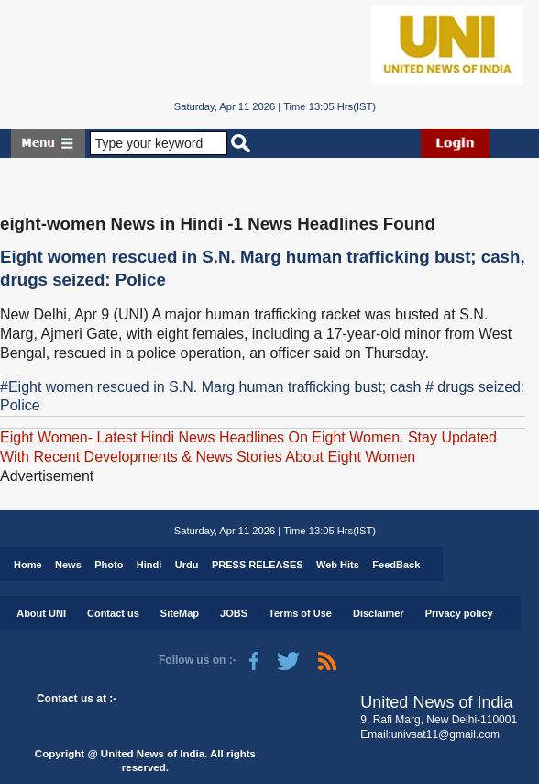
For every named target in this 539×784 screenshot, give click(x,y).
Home (28, 564)
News (68, 564)
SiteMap (179, 613)
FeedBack (396, 564)
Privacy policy (459, 613)
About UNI (41, 613)
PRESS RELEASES (257, 564)
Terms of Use (300, 613)
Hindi (149, 564)
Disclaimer (378, 613)
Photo (108, 564)
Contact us (113, 613)
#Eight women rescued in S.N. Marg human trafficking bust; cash (210, 387)
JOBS (234, 613)
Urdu (187, 564)
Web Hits (337, 564)
